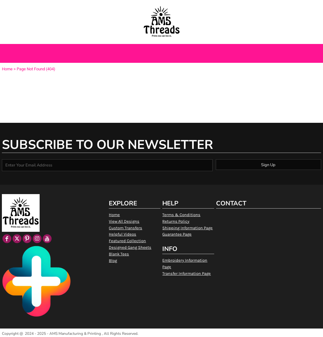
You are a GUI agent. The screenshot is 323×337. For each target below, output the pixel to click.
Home (7, 69)
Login (258, 7)
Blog (113, 260)
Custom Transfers (125, 228)
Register (277, 7)
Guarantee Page (177, 234)
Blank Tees (119, 254)
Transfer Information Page (186, 273)
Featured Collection (127, 240)
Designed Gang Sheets (130, 247)
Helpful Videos (122, 234)
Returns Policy (175, 221)
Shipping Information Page (187, 228)
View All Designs (124, 221)
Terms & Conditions (181, 214)
